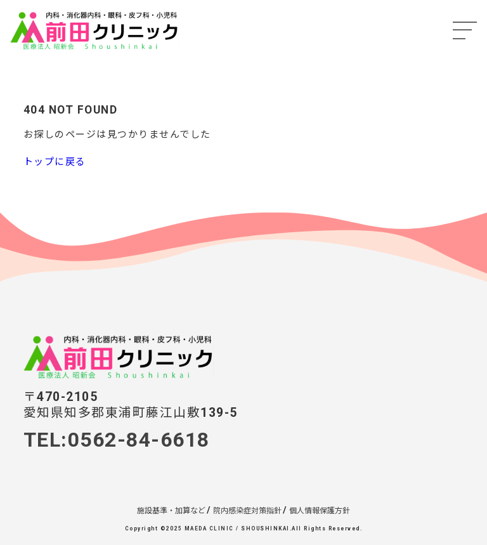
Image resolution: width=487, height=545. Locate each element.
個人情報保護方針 (319, 511)
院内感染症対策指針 (247, 511)
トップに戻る (54, 161)
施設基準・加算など (171, 511)
